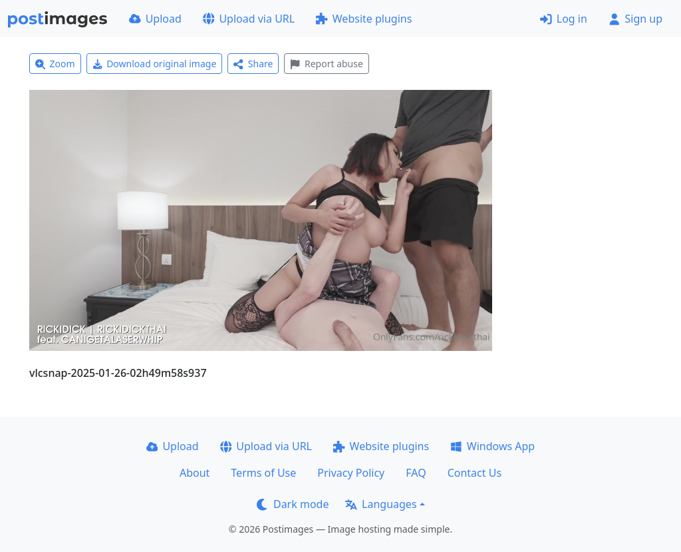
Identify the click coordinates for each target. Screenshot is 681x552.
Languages (380, 504)
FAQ (416, 472)
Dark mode (293, 504)
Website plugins (364, 18)
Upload (155, 18)
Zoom (55, 63)
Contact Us (474, 472)
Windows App (492, 446)
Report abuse (326, 63)
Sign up (635, 18)
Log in (563, 18)
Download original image (154, 63)
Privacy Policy (350, 472)
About (194, 472)
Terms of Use (263, 472)
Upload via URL (249, 18)
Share (253, 63)
